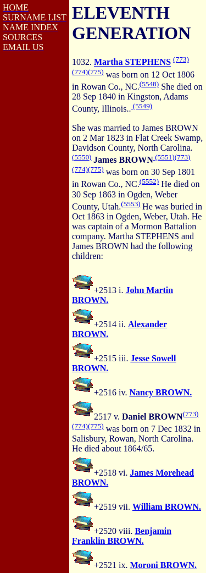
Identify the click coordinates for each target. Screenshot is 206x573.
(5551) (164, 157)
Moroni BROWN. (163, 565)
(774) (80, 72)
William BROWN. (166, 506)
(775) (96, 72)
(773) (181, 59)
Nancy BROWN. (160, 392)
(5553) (131, 204)
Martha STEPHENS (132, 62)
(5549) (141, 106)
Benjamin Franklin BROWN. (121, 536)
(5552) (149, 181)
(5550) (82, 157)
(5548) (149, 84)
